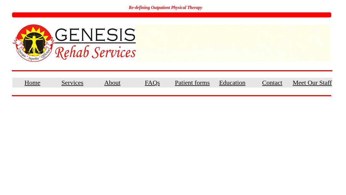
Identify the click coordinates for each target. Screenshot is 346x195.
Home (33, 82)
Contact (272, 82)
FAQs (152, 82)
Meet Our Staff (312, 82)
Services (72, 82)
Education (232, 82)
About (112, 82)
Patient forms (192, 82)
